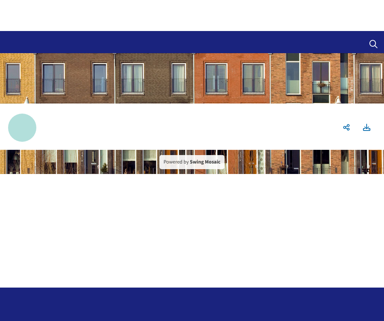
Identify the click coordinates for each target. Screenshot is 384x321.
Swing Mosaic (205, 162)
